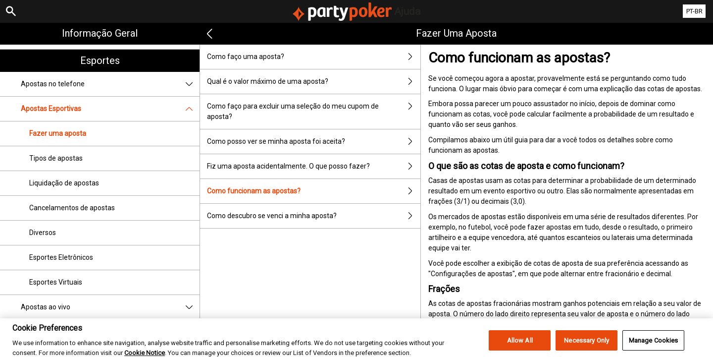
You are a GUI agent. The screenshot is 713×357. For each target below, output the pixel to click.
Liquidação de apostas (64, 183)
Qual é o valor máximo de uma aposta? (313, 81)
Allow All (520, 345)
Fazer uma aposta (57, 133)
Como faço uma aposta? (313, 57)
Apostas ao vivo (110, 307)
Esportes (100, 60)
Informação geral (100, 33)
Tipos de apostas (56, 158)
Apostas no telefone (110, 84)
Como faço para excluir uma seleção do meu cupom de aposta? (313, 111)
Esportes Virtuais (55, 282)
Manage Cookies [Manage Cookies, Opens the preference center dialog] (653, 345)
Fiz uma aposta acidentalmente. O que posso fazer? (313, 166)
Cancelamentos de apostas (72, 208)
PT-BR (694, 11)
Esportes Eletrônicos (61, 257)
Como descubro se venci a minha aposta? (313, 216)
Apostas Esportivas (110, 109)
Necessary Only (586, 345)
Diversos (42, 233)
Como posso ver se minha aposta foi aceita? (313, 141)
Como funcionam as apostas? (313, 191)
